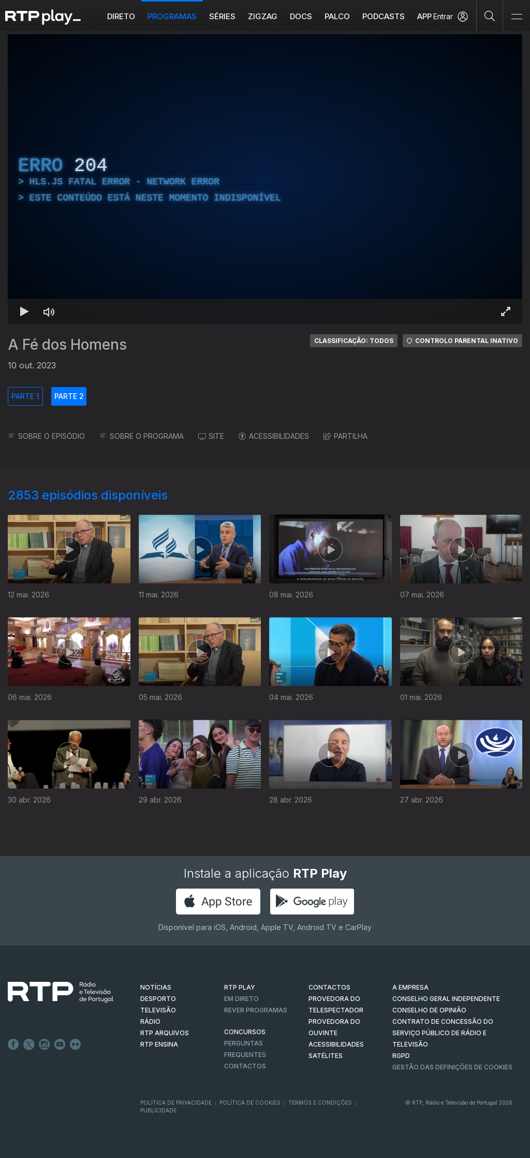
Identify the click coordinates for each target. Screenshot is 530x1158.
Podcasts (383, 16)
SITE (211, 436)
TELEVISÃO (158, 1010)
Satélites (325, 1056)
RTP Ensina (159, 1044)
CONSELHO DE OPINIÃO (429, 1010)
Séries (222, 16)
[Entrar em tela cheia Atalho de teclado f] (505, 311)
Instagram (44, 1044)
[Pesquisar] (490, 15)
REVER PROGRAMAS (255, 1010)
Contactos (245, 1066)
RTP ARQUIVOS (164, 1033)
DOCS (301, 16)
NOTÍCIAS (155, 987)
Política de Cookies (250, 1102)
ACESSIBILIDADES (274, 436)
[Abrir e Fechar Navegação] (516, 17)
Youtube (60, 1044)
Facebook (13, 1044)
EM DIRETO (241, 999)
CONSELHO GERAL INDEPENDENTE (446, 999)
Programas (172, 16)
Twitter (29, 1044)
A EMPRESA (410, 987)
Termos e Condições (320, 1102)
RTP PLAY (239, 987)
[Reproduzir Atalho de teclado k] (24, 311)
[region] (265, 179)
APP (424, 16)
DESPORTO (158, 999)
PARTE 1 (25, 396)
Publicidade (158, 1110)
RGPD (401, 1056)
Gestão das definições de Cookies (452, 1067)
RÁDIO (150, 1021)
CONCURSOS (245, 1032)
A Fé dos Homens (67, 344)
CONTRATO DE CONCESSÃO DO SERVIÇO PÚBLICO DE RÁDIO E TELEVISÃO (442, 1033)
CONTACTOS (329, 987)
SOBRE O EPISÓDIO (46, 436)
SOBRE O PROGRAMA (141, 436)
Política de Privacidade (176, 1102)
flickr (75, 1044)
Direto (121, 16)
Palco (337, 16)
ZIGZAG (262, 16)
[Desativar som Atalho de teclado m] (49, 311)
